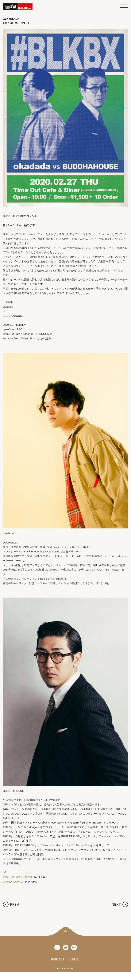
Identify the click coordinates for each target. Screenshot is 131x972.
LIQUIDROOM (11, 881)
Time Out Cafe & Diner (16, 877)
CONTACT (57, 959)
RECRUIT (74, 959)
